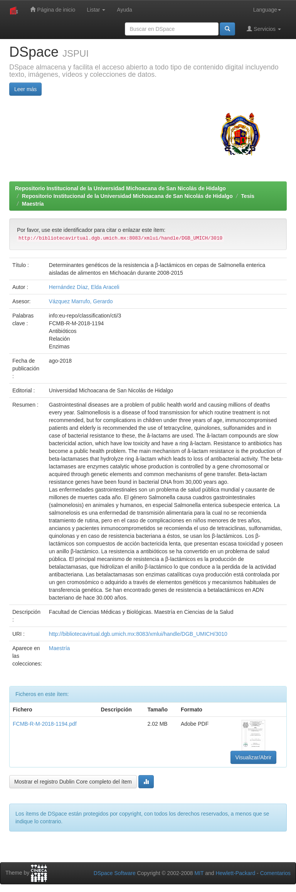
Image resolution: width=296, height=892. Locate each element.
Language (267, 10)
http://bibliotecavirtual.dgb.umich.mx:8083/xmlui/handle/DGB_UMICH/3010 (138, 634)
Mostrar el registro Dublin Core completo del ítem (73, 782)
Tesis (247, 196)
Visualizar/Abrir (253, 757)
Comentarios (275, 873)
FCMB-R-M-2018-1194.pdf (45, 724)
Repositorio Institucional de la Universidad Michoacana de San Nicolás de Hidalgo (120, 188)
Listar (96, 10)
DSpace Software (115, 873)
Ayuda (124, 10)
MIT (199, 873)
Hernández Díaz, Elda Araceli (84, 287)
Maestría (33, 204)
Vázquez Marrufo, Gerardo (81, 301)
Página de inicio (52, 9)
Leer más (25, 89)
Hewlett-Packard (235, 873)
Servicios (264, 28)
